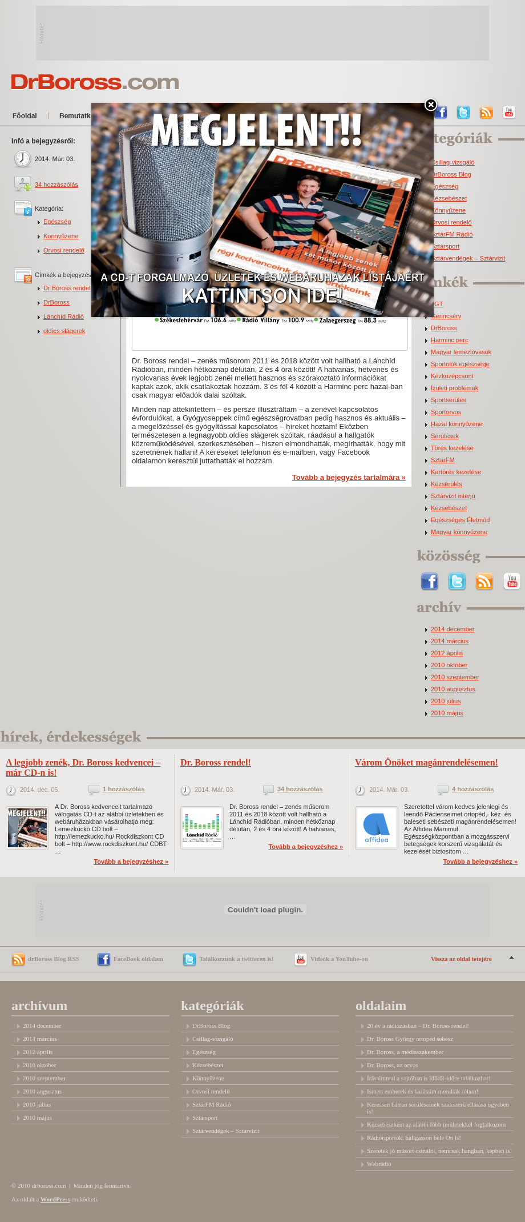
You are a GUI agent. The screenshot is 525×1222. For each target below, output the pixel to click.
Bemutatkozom (88, 117)
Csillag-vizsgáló (452, 162)
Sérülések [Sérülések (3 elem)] (445, 436)
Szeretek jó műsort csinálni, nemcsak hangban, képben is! (439, 1150)
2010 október (449, 665)
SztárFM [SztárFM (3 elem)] (443, 460)
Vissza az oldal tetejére (461, 958)
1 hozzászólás (123, 789)
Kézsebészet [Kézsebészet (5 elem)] (449, 508)
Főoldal (26, 117)
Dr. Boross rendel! (215, 762)
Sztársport (445, 246)
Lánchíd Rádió (63, 316)
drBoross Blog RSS (53, 958)
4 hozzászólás (473, 789)
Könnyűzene (60, 236)
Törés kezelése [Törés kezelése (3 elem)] (452, 448)
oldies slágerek (64, 330)
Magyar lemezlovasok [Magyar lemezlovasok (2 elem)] (461, 352)
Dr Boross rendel (67, 288)
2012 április (447, 653)
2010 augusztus (453, 689)
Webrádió (379, 1163)
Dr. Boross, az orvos (392, 1064)
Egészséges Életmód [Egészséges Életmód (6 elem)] (460, 520)
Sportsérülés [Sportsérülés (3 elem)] (448, 400)
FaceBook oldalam (138, 958)
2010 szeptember (455, 677)
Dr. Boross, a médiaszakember (405, 1051)
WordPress (55, 1199)
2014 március (450, 641)
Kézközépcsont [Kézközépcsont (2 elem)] (452, 376)
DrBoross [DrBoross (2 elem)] (444, 328)
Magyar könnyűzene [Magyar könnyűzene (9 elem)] (459, 532)
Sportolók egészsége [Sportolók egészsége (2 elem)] (460, 364)
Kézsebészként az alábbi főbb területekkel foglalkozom (436, 1124)
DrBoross (56, 302)
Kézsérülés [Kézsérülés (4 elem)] (446, 484)
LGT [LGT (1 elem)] (437, 304)
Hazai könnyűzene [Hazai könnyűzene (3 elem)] (457, 424)
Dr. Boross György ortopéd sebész (410, 1038)
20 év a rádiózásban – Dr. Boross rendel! (418, 1025)
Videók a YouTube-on (339, 958)
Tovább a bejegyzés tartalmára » (349, 477)
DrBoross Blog (451, 174)
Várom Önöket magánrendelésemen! (426, 762)
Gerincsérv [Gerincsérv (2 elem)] (446, 316)
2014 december (452, 629)
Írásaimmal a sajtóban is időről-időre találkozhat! (429, 1078)
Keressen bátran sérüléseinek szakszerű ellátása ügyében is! (438, 1108)
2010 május (447, 713)
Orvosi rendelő (63, 250)
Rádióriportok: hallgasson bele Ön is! (414, 1137)
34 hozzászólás (56, 184)
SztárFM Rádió (451, 234)
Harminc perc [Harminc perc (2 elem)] (449, 340)
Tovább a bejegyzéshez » (131, 861)
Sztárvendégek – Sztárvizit (468, 258)
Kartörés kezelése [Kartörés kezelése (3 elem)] (456, 472)
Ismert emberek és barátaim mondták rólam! (422, 1091)
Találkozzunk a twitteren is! (236, 958)
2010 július (446, 701)
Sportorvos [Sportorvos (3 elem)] (446, 412)
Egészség (57, 221)
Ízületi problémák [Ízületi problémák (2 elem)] (454, 388)
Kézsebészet (449, 198)
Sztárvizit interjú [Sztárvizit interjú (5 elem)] (453, 496)
